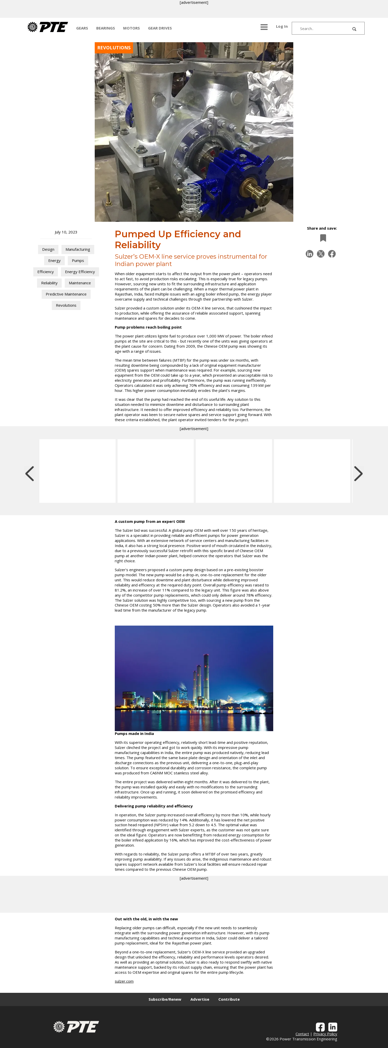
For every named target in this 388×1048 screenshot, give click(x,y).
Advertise (199, 999)
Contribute (229, 999)
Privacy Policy (325, 1033)
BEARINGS (105, 28)
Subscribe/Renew (165, 999)
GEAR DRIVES (160, 28)
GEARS (82, 28)
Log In (282, 26)
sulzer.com (124, 981)
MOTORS (131, 28)
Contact (302, 1033)
